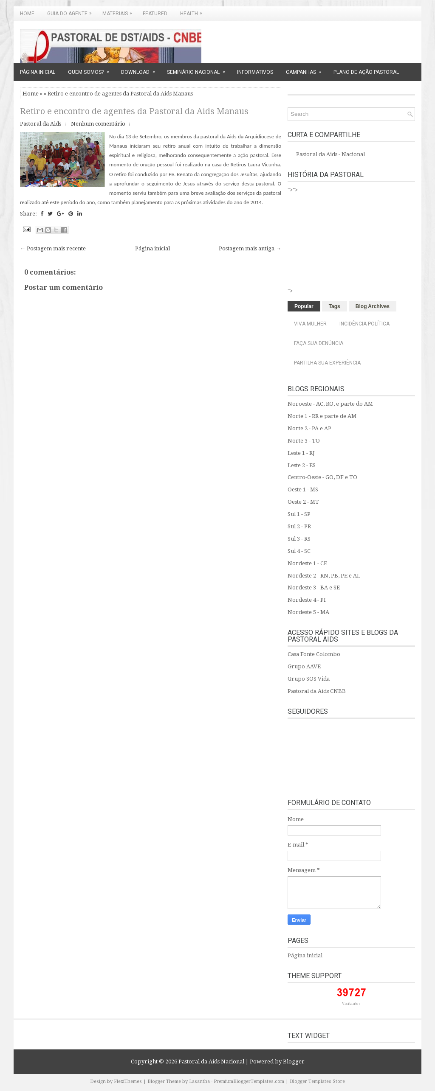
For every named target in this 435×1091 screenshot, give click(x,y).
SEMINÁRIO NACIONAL (199, 69)
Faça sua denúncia (318, 343)
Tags (334, 306)
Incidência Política (364, 324)
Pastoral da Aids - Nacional (330, 154)
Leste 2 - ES (302, 465)
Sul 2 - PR (299, 526)
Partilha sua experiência (327, 363)
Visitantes (351, 1003)
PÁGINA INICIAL (37, 72)
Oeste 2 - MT (303, 502)
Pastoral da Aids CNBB (317, 691)
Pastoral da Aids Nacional (211, 1061)
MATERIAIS (119, 11)
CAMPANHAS (306, 69)
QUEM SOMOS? (91, 69)
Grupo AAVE (304, 666)
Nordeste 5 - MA (308, 612)
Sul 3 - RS (299, 539)
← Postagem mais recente (53, 248)
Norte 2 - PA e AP (309, 428)
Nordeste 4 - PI (307, 600)
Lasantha (199, 1081)
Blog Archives (373, 306)
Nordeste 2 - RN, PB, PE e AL (324, 575)
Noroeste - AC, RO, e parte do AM (330, 404)
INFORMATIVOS (255, 72)
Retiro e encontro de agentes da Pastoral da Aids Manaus (134, 111)
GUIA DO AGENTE (71, 11)
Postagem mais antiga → (250, 248)
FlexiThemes (128, 1081)
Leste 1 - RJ (301, 453)
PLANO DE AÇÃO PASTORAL (366, 72)
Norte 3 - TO (304, 441)
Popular (304, 306)
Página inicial (152, 248)
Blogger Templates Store (317, 1081)
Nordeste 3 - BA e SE (314, 587)
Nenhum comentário (98, 124)
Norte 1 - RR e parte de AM (322, 416)
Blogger (294, 1061)
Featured (155, 14)
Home (27, 14)
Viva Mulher (310, 324)
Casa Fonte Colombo (314, 654)
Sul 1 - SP (299, 514)
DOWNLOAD (141, 69)
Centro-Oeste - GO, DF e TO (322, 477)
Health (193, 11)
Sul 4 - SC (299, 551)
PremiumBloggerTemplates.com (249, 1081)
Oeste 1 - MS (303, 489)
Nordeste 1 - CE (307, 563)
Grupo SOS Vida (309, 679)
